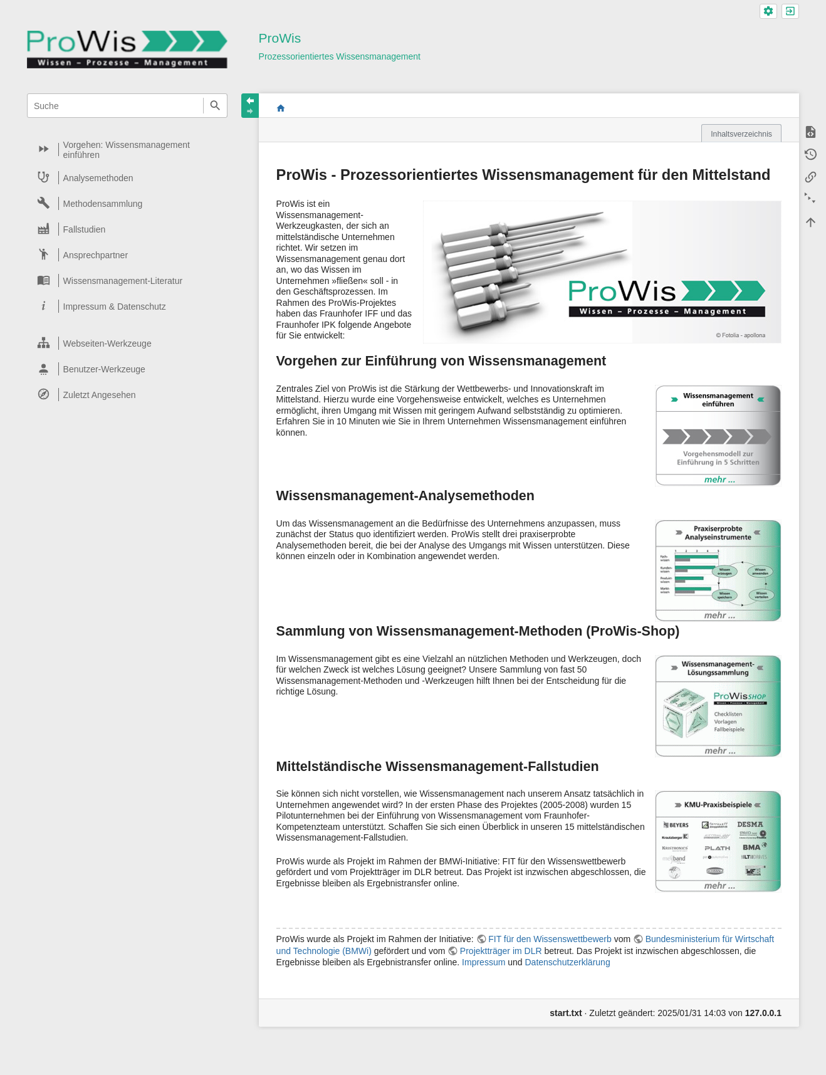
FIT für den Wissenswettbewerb (550, 939)
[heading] (127, 149)
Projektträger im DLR (501, 951)
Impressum (483, 962)
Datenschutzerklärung (567, 962)
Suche (215, 105)
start (280, 108)
